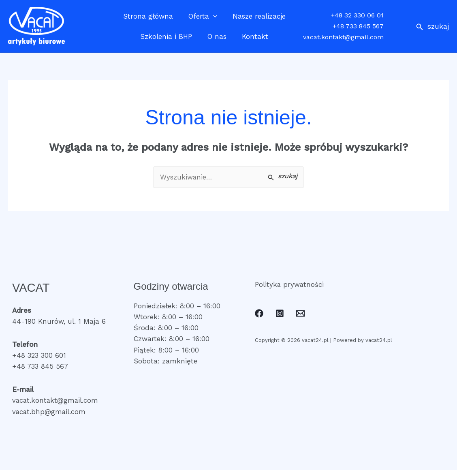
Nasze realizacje (257, 16)
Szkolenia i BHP (168, 36)
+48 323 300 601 (39, 356)
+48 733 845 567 (358, 26)
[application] (213, 16)
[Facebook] (259, 314)
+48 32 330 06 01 (357, 15)
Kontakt (253, 36)
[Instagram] (279, 314)
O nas (216, 36)
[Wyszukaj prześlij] (282, 177)
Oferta (202, 16)
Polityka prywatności (290, 284)
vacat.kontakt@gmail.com (343, 37)
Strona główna (150, 16)
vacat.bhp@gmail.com (49, 412)
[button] (432, 26)
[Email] (300, 314)
